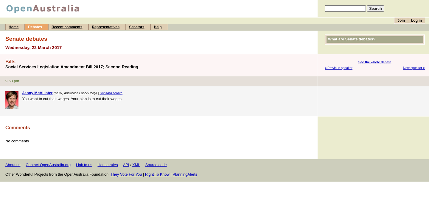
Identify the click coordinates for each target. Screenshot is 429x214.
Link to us (84, 165)
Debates (35, 27)
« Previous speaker (338, 68)
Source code (156, 165)
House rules (107, 165)
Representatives (105, 27)
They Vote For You (126, 174)
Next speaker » (414, 68)
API (126, 165)
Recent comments (67, 27)
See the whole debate (374, 62)
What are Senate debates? (351, 39)
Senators (136, 27)
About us (13, 165)
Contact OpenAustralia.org (48, 165)
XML (136, 165)
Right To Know (157, 174)
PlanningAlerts (185, 174)
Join (401, 20)
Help (157, 27)
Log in (416, 20)
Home (13, 27)
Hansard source (111, 93)
